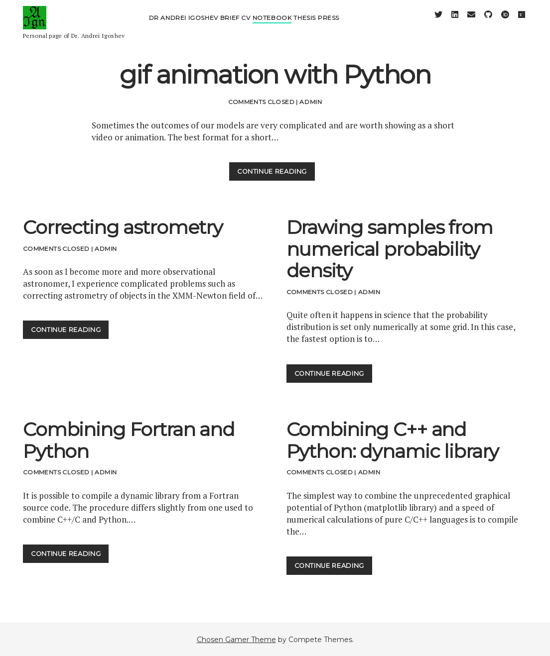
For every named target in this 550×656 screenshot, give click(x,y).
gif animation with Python (275, 74)
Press (328, 23)
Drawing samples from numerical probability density (389, 249)
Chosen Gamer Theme (236, 639)
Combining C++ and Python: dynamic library (392, 440)
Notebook (272, 23)
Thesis (304, 23)
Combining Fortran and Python (129, 440)
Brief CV (235, 23)
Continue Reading (276, 173)
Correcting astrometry (123, 227)
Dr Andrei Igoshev (183, 23)
